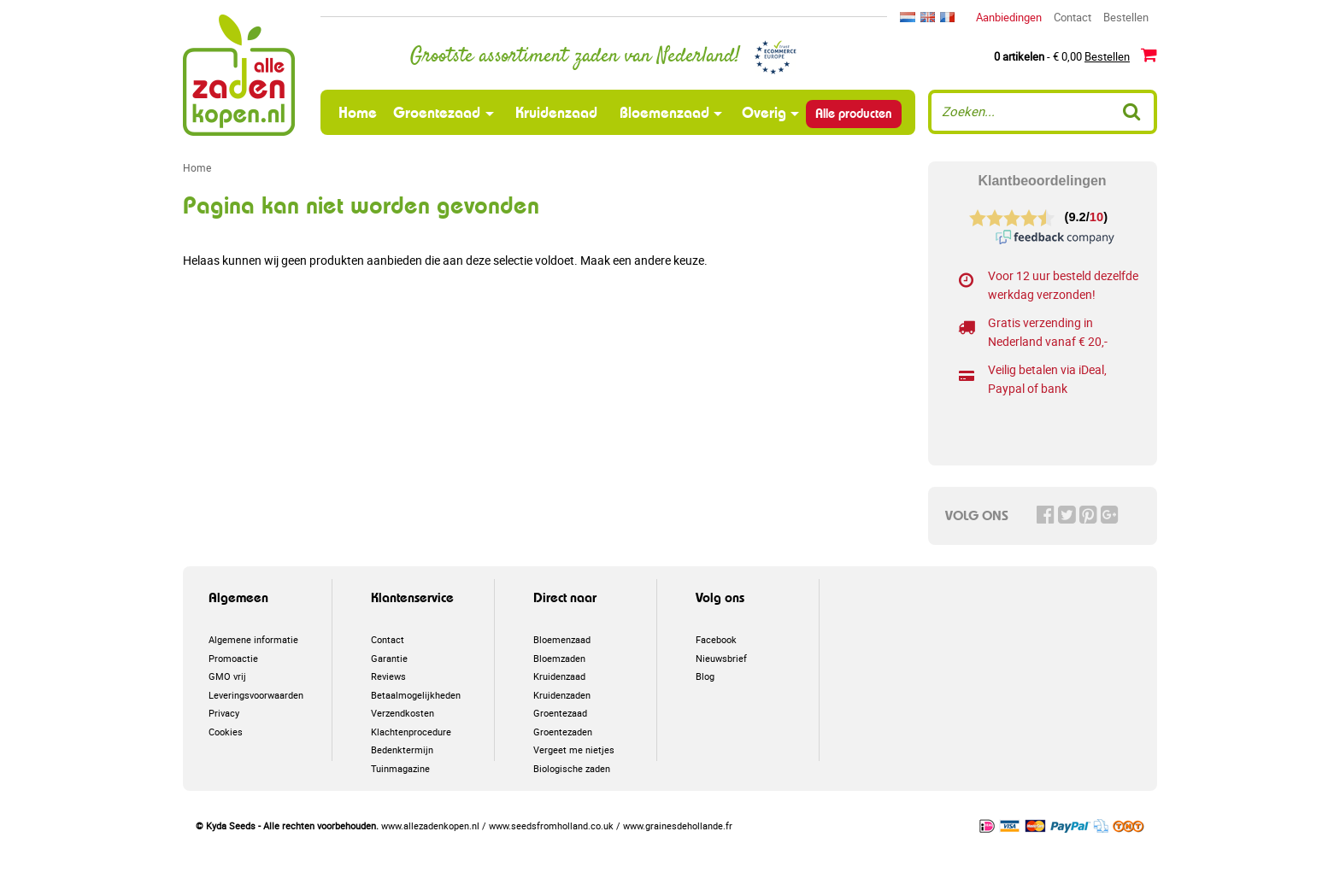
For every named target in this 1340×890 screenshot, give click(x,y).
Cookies (226, 731)
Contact (1072, 17)
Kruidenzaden (562, 694)
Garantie (389, 658)
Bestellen (1126, 17)
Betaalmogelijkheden (416, 694)
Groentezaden (562, 731)
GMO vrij (227, 676)
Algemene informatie (253, 639)
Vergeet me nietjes (573, 749)
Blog (705, 676)
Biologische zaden (571, 768)
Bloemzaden (559, 658)
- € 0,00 (1075, 55)
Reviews (388, 676)
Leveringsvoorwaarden (256, 694)
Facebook (716, 639)
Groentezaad (436, 112)
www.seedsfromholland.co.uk (551, 825)
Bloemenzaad (664, 112)
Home (359, 111)
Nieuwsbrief (721, 658)
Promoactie (233, 658)
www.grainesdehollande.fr (677, 825)
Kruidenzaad (556, 112)
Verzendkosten (402, 712)
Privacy (224, 712)
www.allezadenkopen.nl (430, 825)
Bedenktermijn (402, 749)
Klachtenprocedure (411, 731)
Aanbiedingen (1009, 17)
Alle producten (853, 113)
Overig (764, 112)
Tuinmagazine (400, 768)
